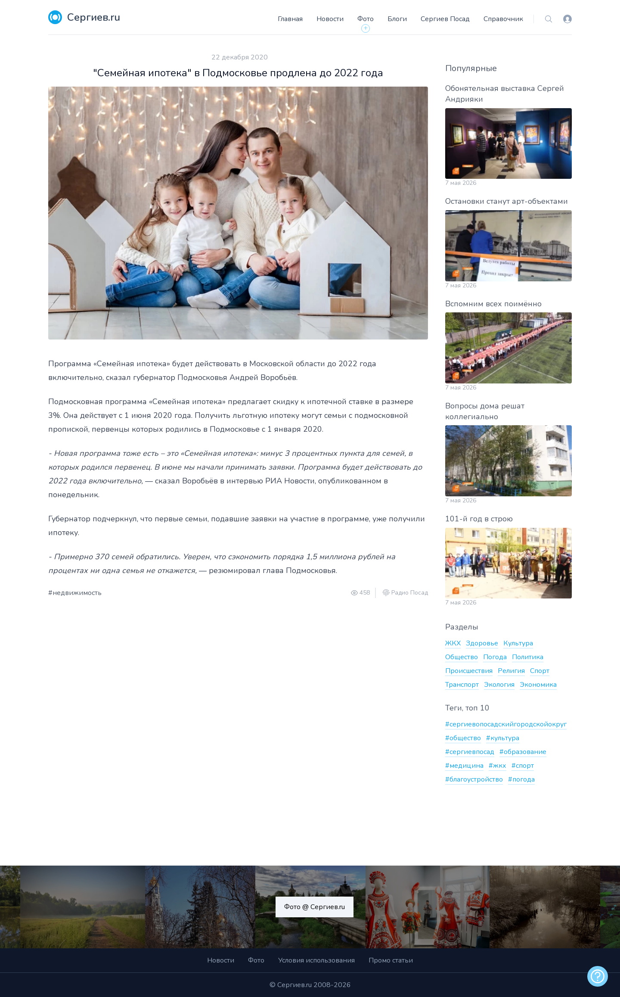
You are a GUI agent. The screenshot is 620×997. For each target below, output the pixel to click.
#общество (463, 738)
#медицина (464, 765)
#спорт (523, 765)
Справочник (503, 19)
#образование (522, 752)
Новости (330, 19)
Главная (290, 19)
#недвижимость (75, 593)
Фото (365, 19)
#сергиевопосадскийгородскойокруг (506, 724)
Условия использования (316, 960)
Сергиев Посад (445, 19)
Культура (518, 643)
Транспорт (462, 684)
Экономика (538, 684)
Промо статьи (391, 960)
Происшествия (469, 671)
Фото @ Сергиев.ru (314, 907)
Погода (495, 657)
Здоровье (482, 643)
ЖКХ (453, 643)
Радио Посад (409, 593)
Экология (499, 684)
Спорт (539, 671)
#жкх (497, 765)
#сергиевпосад (469, 752)
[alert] (597, 976)
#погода (521, 779)
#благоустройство (474, 779)
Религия (511, 671)
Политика (527, 657)
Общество (461, 657)
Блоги (397, 19)
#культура (502, 738)
